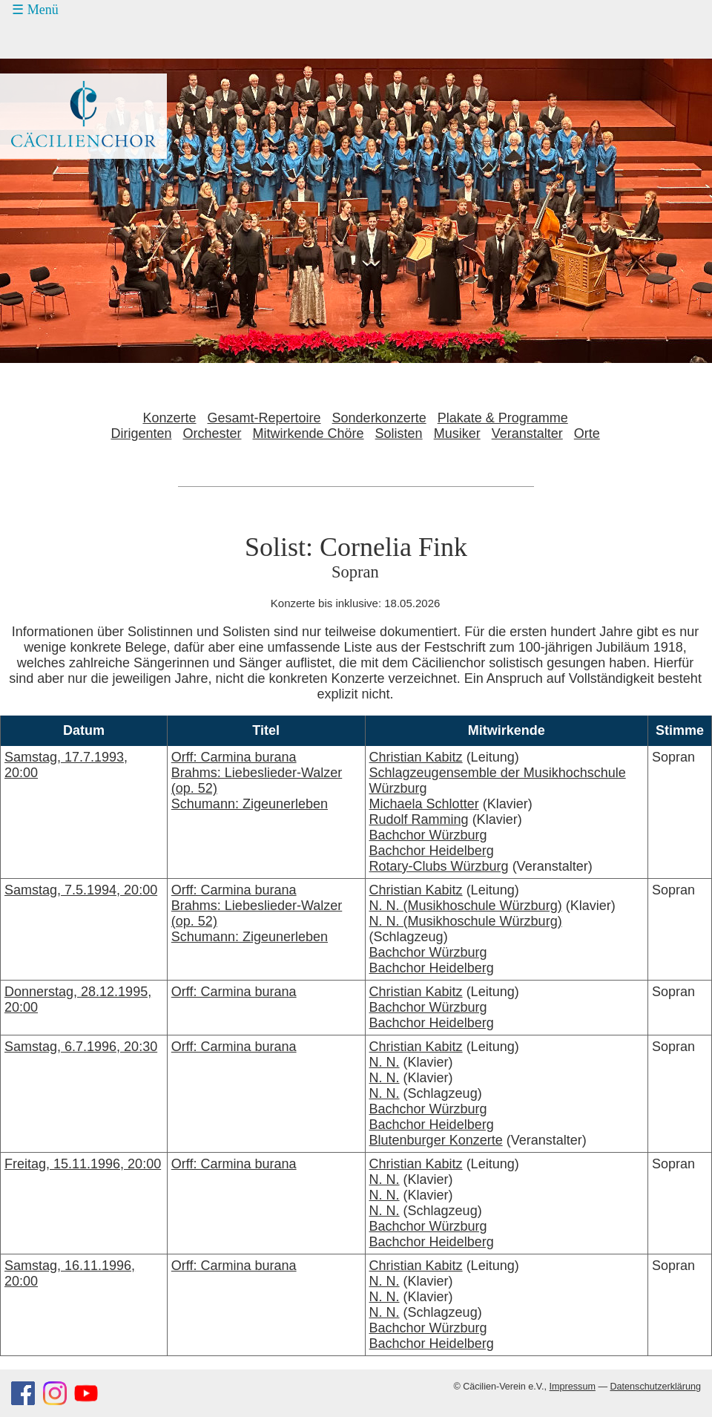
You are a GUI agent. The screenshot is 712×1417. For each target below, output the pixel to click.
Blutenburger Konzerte (436, 1140)
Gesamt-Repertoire (264, 417)
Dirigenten (141, 433)
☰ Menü (35, 9)
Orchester (211, 433)
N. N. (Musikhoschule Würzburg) (465, 905)
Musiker (457, 433)
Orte (587, 433)
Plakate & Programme (503, 417)
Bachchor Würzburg (428, 835)
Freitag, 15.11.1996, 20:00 (82, 1163)
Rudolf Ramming (419, 819)
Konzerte (169, 417)
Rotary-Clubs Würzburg (439, 866)
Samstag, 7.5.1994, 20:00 (80, 890)
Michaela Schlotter (424, 803)
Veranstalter (527, 433)
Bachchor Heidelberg (431, 850)
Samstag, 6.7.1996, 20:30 (80, 1046)
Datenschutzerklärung (655, 1386)
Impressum (573, 1386)
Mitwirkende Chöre (308, 433)
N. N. (384, 1062)
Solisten (399, 433)
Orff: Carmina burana (234, 991)
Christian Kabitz (416, 757)
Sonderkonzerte (379, 417)
